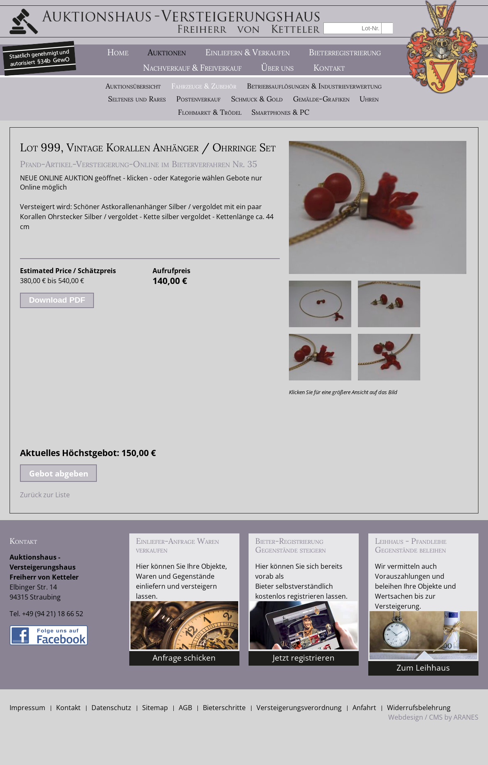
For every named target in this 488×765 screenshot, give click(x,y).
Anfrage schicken (184, 657)
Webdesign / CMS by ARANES (433, 717)
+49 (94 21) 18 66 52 (52, 613)
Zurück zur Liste (45, 494)
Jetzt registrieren (304, 657)
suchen (387, 28)
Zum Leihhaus (423, 667)
